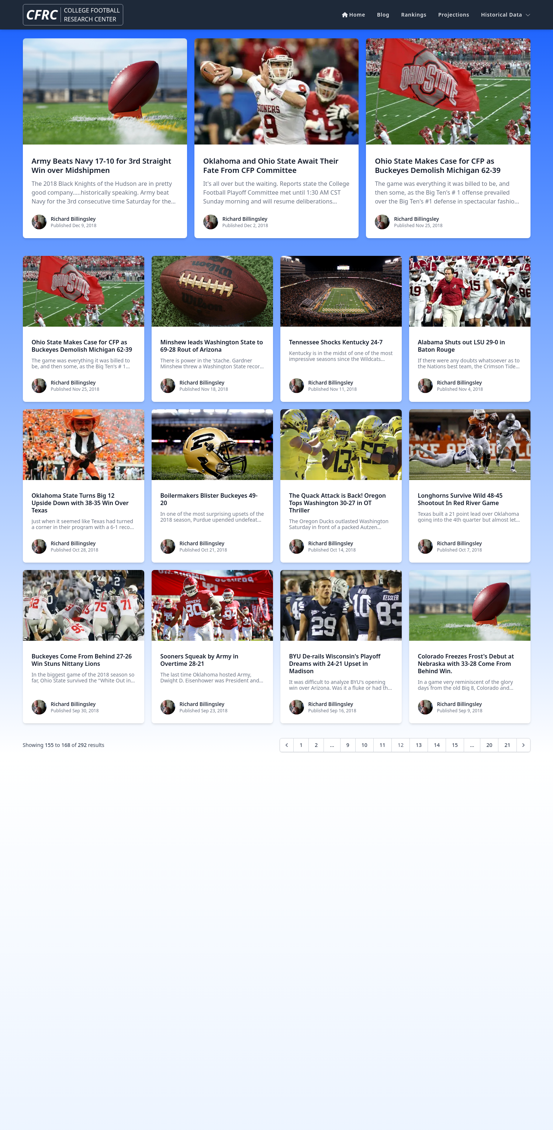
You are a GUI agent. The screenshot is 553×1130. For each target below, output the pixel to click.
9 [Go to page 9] (347, 744)
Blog (383, 14)
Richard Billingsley (73, 218)
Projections (453, 14)
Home (353, 14)
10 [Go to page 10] (364, 744)
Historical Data (505, 14)
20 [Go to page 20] (489, 744)
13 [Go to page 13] (419, 744)
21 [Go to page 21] (507, 744)
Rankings (413, 14)
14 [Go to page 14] (437, 744)
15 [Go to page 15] (455, 744)
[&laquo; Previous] (287, 745)
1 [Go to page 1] (301, 744)
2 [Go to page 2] (316, 744)
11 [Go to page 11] (383, 744)
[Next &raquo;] (523, 745)
